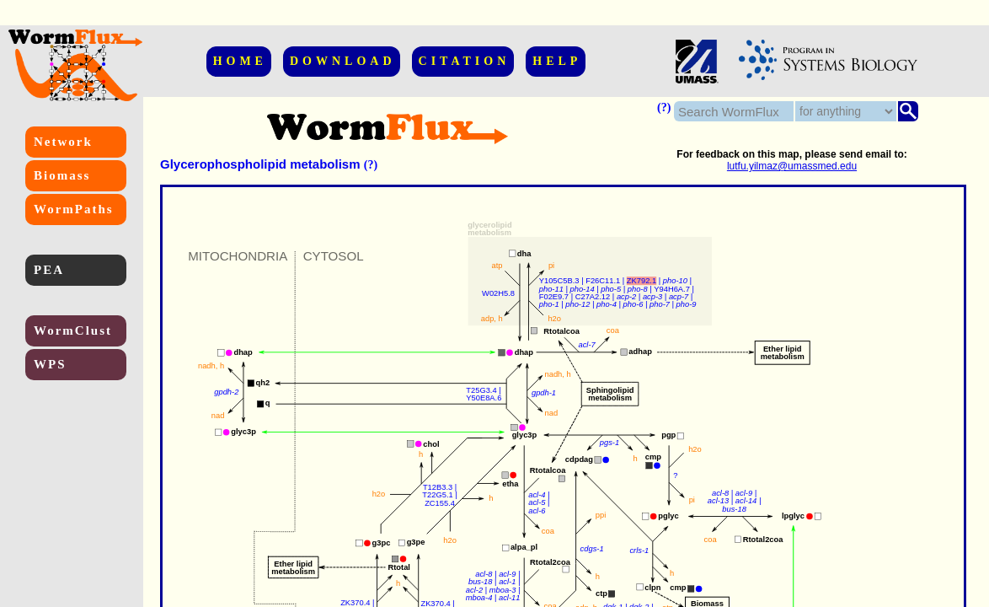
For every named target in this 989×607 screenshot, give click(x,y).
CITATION (465, 61)
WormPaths (74, 209)
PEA (49, 270)
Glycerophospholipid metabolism (260, 164)
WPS (50, 364)
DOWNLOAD (343, 61)
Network (63, 141)
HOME (240, 61)
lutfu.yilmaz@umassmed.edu (792, 166)
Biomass (62, 175)
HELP (556, 61)
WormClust (73, 330)
